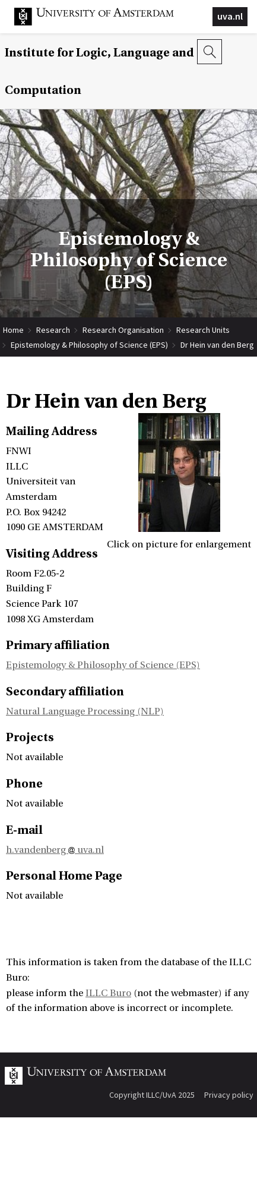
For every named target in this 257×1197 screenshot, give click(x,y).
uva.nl (230, 16)
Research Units (203, 330)
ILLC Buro (108, 993)
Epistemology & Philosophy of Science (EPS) (89, 344)
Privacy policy (228, 1094)
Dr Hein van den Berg (217, 344)
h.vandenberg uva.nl (55, 850)
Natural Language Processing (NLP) (85, 711)
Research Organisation (123, 330)
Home (13, 330)
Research (53, 330)
